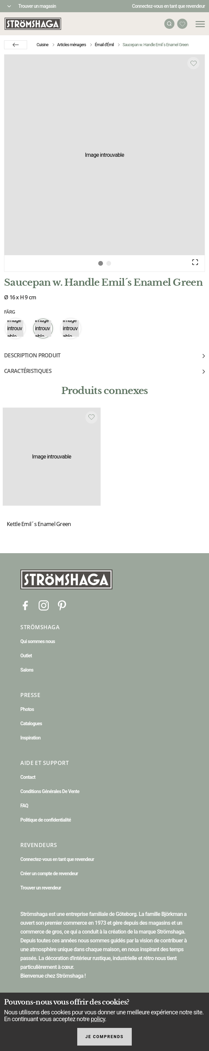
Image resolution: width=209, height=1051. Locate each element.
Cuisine (42, 44)
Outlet (26, 655)
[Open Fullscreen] (195, 262)
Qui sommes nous (37, 641)
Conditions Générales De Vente (49, 791)
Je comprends (104, 1036)
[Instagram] (44, 605)
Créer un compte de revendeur (49, 873)
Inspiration (30, 737)
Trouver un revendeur (40, 887)
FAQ (24, 805)
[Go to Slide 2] (108, 263)
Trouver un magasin (37, 6)
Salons (27, 670)
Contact (27, 777)
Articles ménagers (71, 44)
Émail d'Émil (104, 44)
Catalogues (31, 723)
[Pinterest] (62, 605)
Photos (27, 709)
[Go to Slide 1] (100, 263)
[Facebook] (25, 605)
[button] (104, 155)
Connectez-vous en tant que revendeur (168, 6)
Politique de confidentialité (45, 820)
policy (98, 1018)
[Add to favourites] (193, 63)
